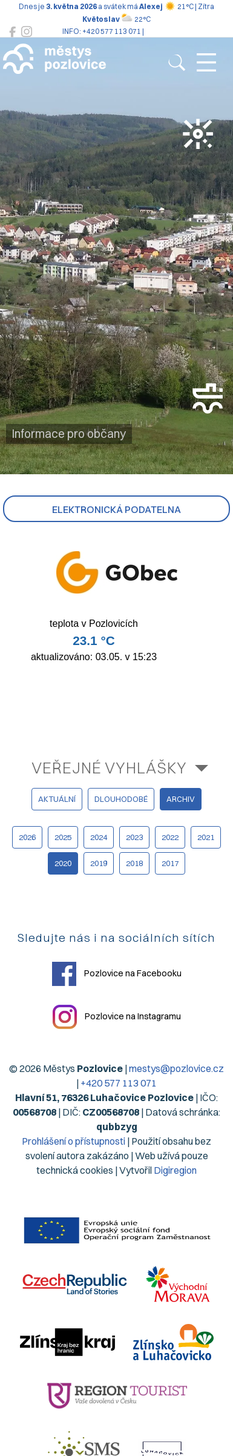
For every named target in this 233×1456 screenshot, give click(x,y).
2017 (170, 863)
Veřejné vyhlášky (109, 767)
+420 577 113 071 (118, 1083)
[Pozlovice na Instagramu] (26, 31)
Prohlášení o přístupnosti (73, 1141)
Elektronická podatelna (116, 509)
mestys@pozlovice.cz (176, 1068)
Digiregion (175, 1170)
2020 (62, 863)
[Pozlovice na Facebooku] (12, 31)
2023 (134, 837)
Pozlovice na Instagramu (117, 1017)
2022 (170, 837)
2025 (62, 837)
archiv (180, 799)
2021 (205, 837)
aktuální (57, 799)
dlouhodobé (121, 799)
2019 (98, 863)
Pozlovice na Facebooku (117, 974)
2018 (134, 863)
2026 (27, 837)
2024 (98, 837)
